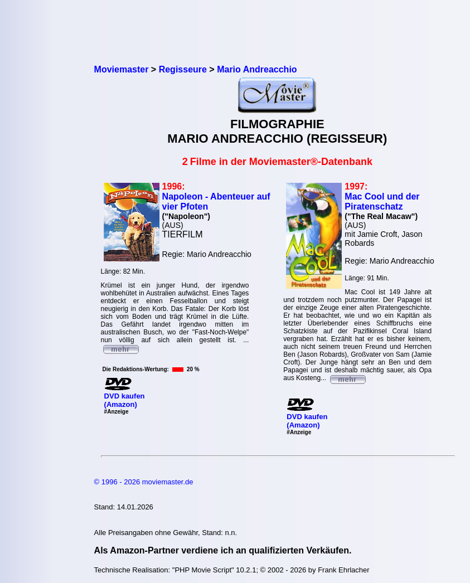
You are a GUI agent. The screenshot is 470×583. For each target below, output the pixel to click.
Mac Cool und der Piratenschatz (382, 201)
